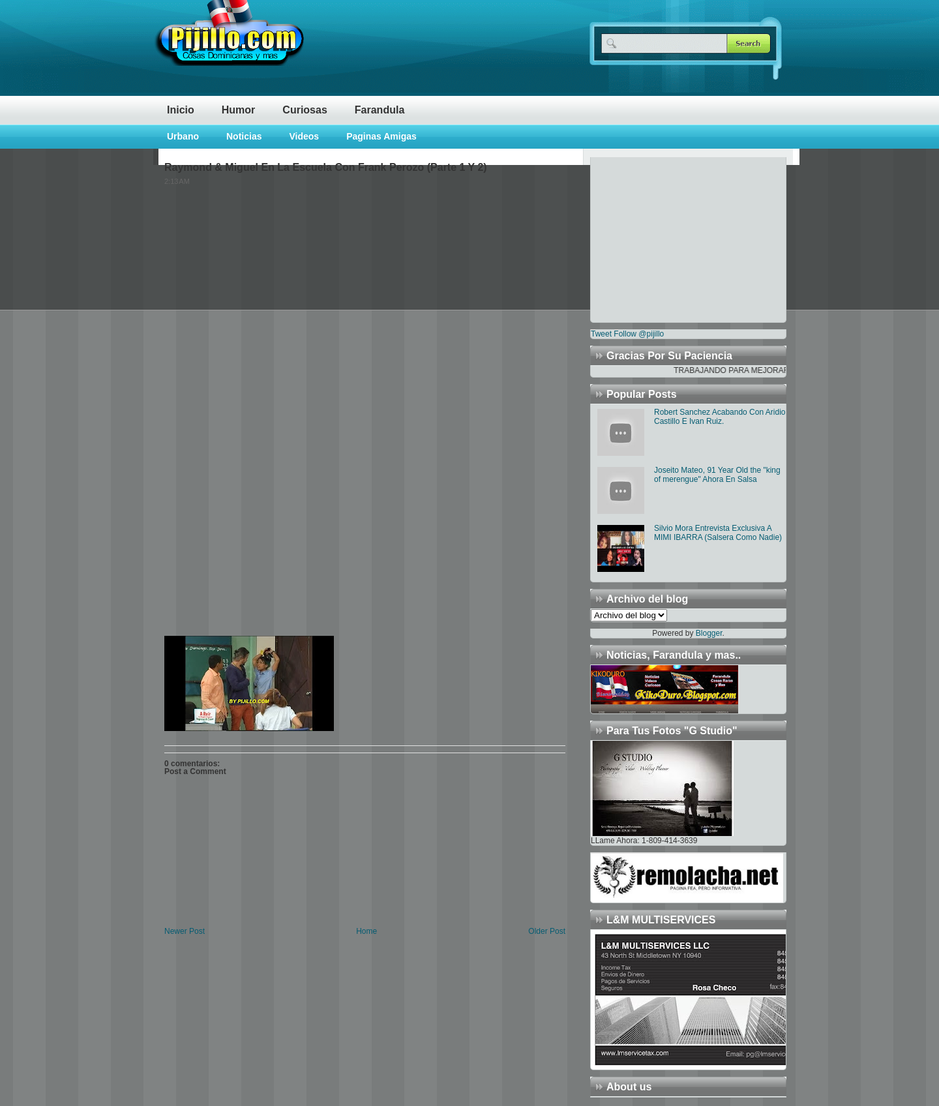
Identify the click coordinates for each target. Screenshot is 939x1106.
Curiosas (304, 109)
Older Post (546, 931)
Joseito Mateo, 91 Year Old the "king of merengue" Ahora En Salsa (717, 475)
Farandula (379, 109)
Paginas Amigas (381, 136)
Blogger (709, 633)
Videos (304, 136)
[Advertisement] (672, 238)
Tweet (601, 333)
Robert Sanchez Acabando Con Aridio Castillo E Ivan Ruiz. (719, 417)
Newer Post (184, 931)
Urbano (183, 136)
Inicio (180, 109)
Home (366, 931)
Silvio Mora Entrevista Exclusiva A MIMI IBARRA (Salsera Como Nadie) (718, 533)
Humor (239, 109)
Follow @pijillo (639, 333)
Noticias (243, 136)
